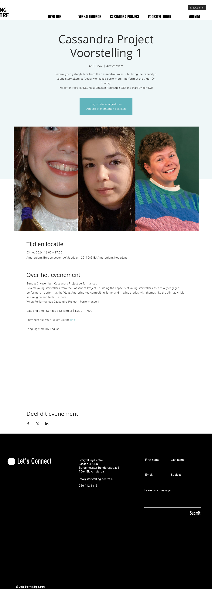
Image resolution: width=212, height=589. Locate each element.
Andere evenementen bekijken (106, 109)
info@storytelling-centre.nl (96, 479)
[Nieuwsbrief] (197, 7)
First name (152, 460)
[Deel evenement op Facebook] (28, 423)
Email (148, 474)
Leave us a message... (158, 490)
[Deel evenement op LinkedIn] (47, 423)
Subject (176, 474)
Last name (177, 460)
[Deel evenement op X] (37, 423)
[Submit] (172, 513)
